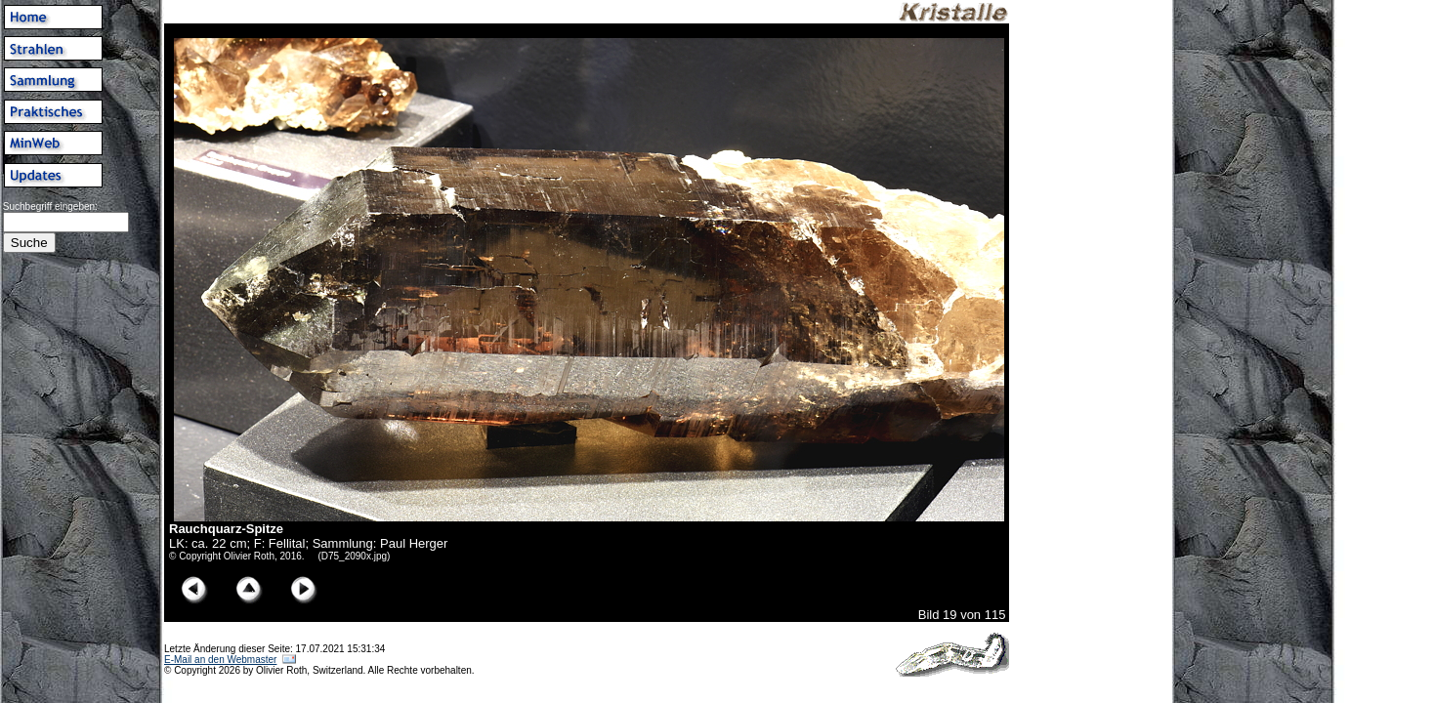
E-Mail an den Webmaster (220, 659)
